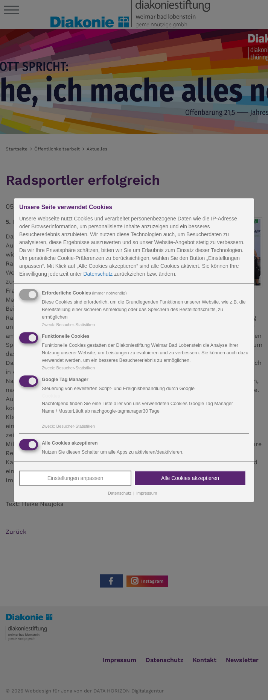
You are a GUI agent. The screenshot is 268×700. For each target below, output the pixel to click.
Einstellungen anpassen (75, 478)
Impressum (146, 493)
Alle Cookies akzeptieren (190, 478)
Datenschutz (98, 274)
